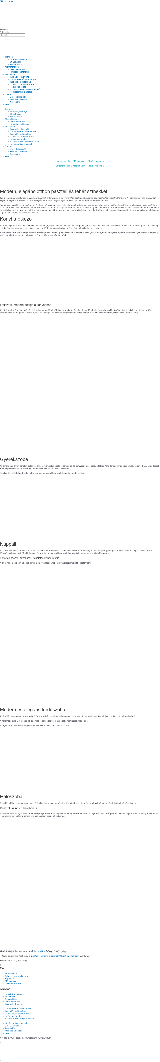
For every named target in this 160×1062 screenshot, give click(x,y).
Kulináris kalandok (18, 99)
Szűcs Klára (39, 951)
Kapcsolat (99, 161)
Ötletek (8, 94)
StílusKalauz (16, 62)
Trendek (8, 57)
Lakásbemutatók (18, 69)
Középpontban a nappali (21, 92)
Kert (7, 104)
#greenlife (15, 102)
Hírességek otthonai (19, 72)
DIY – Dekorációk (18, 97)
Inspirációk (10, 74)
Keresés (4, 29)
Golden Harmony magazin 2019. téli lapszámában (55, 956)
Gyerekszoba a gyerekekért (22, 84)
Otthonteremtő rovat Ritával (23, 79)
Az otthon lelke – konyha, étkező (25, 89)
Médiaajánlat (79, 161)
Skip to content (7, 1)
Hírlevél (90, 161)
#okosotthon (16, 64)
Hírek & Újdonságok (19, 59)
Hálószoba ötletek (18, 87)
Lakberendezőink (64, 161)
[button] (80, 965)
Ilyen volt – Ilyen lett (19, 77)
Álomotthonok (11, 67)
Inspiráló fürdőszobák (20, 82)
